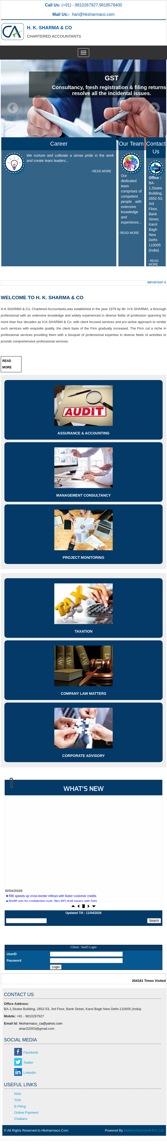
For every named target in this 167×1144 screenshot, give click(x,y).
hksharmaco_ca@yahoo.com (41, 1023)
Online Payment (26, 1112)
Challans (20, 1119)
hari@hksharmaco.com (93, 14)
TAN (17, 1100)
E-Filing (20, 1106)
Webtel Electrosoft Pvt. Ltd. (144, 1130)
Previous (12, 107)
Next (154, 107)
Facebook (30, 1052)
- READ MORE (100, 171)
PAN (17, 1094)
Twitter (28, 1062)
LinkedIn (29, 1073)
